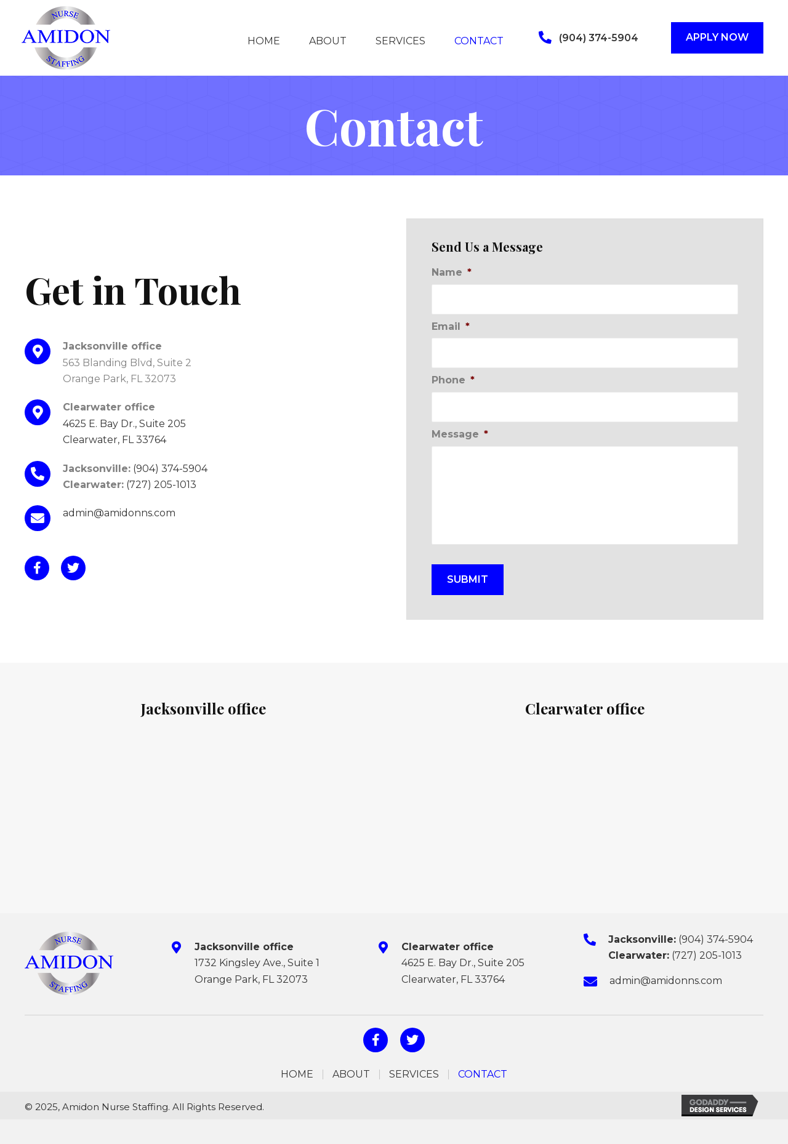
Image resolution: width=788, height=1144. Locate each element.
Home (297, 1074)
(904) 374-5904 (170, 468)
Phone (453, 380)
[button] (588, 38)
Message (460, 434)
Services (414, 1074)
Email (451, 326)
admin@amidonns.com (119, 513)
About (351, 1074)
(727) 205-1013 (161, 484)
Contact (482, 1074)
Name (452, 272)
